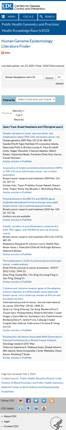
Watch (28, 410)
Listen (21, 410)
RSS (51, 402)
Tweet (36, 402)
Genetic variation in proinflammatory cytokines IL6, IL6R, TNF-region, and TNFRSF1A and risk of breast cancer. (31, 230)
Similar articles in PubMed (17, 161)
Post (43, 402)
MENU (11, 17)
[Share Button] (5, 53)
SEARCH (50, 17)
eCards (37, 410)
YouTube (45, 410)
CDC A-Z (28, 17)
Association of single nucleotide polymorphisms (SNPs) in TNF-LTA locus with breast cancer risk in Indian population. (32, 171)
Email (21, 402)
